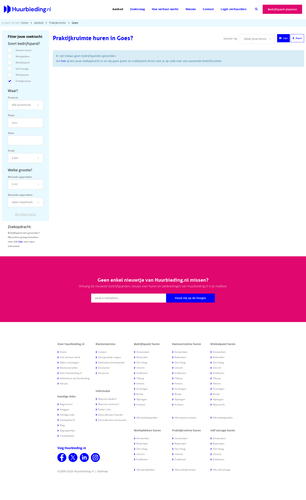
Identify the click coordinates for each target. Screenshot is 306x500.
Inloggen (64, 409)
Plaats (11, 115)
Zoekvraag (137, 9)
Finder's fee (104, 409)
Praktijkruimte (57, 23)
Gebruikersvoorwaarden (111, 362)
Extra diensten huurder (110, 414)
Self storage (22, 68)
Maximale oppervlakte (20, 194)
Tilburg (140, 378)
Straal (11, 150)
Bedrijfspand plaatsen (282, 9)
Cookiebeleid (67, 435)
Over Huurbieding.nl (71, 373)
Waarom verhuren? (108, 404)
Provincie (13, 97)
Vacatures (103, 373)
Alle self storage (221, 469)
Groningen (142, 388)
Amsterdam (142, 352)
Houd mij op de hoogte (190, 298)
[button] (25, 105)
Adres (11, 133)
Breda (139, 394)
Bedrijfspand (22, 62)
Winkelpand (22, 74)
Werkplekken (23, 56)
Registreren (66, 404)
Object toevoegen (69, 362)
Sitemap (102, 471)
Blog (62, 425)
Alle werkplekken (145, 469)
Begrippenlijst (67, 430)
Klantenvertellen (69, 367)
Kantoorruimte (23, 50)
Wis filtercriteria (25, 214)
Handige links (67, 414)
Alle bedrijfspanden (146, 417)
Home (24, 23)
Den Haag (141, 362)
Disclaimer (104, 367)
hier (20, 241)
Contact (208, 9)
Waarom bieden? (107, 399)
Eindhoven (142, 373)
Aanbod (117, 9)
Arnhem (140, 404)
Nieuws (191, 9)
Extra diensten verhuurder (112, 420)
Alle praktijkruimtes (185, 469)
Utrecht (140, 367)
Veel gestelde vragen (109, 357)
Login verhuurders (233, 9)
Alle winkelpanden (223, 417)
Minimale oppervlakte (20, 177)
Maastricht (219, 404)
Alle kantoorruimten (185, 417)
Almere (140, 383)
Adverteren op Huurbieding (75, 378)
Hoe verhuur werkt (165, 9)
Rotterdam (142, 357)
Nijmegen (141, 399)
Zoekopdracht (67, 420)
